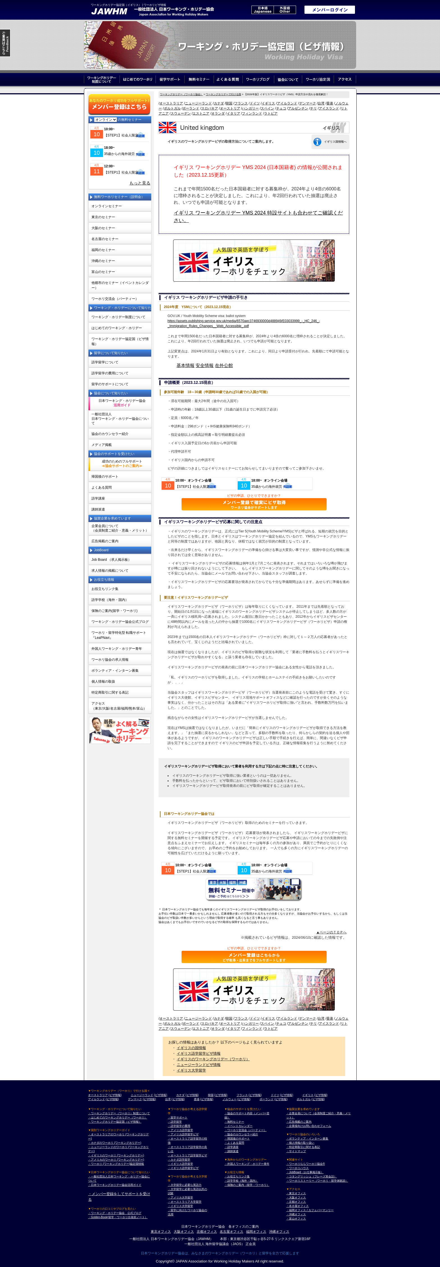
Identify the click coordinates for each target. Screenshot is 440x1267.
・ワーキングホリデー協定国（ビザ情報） (114, 1121)
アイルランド (287, 103)
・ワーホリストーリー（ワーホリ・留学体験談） (317, 1180)
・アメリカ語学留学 (180, 1130)
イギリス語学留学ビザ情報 (199, 1053)
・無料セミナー (234, 1121)
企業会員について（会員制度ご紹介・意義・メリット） (120, 528)
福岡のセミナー (103, 250)
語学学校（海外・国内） (110, 600)
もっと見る (139, 183)
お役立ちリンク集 (104, 589)
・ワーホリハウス (297, 1168)
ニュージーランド (198, 103)
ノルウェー (230, 1099)
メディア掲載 (101, 445)
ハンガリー (250, 108)
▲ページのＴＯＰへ (331, 932)
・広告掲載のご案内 (298, 1121)
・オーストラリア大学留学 (184, 1201)
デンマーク (307, 103)
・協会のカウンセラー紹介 (241, 1134)
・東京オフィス (296, 1193)
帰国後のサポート (104, 476)
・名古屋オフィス (297, 1205)
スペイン (267, 108)
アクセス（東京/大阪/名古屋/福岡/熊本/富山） (119, 705)
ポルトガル (172, 108)
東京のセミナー (103, 217)
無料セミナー (199, 79)
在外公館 (224, 365)
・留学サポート (177, 1117)
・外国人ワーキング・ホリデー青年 (246, 1163)
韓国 (229, 103)
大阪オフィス (184, 1232)
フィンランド (252, 113)
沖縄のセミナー (103, 261)
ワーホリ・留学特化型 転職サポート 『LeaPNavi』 (118, 635)
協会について (288, 79)
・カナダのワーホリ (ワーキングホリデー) (114, 1142)
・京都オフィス (296, 1201)
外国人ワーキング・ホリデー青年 (116, 649)
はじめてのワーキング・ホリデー (116, 328)
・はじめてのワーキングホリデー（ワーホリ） (117, 1117)
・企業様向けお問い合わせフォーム (308, 1125)
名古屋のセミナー (104, 239)
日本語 (262, 10)
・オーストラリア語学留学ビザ (187, 1155)
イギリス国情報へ (335, 141)
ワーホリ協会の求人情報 (110, 660)
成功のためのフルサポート (122, 463)
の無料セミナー (117, 120)
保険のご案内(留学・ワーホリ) (114, 611)
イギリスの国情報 (191, 1048)
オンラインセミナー (106, 206)
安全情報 (205, 365)
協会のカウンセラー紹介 (110, 434)
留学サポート (170, 79)
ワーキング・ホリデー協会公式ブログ (120, 622)
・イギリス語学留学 (180, 1163)
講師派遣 (98, 509)
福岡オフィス (256, 1232)
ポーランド (190, 108)
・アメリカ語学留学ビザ (183, 1134)
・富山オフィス (296, 1218)
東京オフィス (161, 1232)
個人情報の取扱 (103, 681)
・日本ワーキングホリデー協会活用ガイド (114, 1184)
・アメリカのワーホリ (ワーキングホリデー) (116, 1159)
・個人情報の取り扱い (300, 1142)
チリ (313, 108)
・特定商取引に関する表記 (303, 1146)
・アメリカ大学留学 (180, 1197)
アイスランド (329, 108)
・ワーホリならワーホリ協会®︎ (305, 1163)
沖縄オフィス (279, 1232)
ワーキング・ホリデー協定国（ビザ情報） (120, 341)
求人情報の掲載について (110, 571)
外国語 (285, 10)
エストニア (200, 113)
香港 (329, 103)
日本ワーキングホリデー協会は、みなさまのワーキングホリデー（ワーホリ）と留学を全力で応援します (220, 1253)
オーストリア (230, 108)
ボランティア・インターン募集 (115, 671)
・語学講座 (231, 1146)
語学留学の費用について (110, 373)
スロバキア (209, 108)
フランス (241, 103)
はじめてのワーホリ (137, 79)
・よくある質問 (234, 1142)
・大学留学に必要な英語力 (184, 1184)
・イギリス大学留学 (180, 1205)
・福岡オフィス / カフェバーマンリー (309, 1210)
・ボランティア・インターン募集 (307, 1138)
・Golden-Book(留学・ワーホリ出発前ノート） (118, 1217)
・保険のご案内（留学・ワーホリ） (246, 1184)
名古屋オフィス (231, 1232)
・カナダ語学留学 (179, 1159)
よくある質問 (228, 79)
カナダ (219, 103)
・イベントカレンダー (238, 1125)
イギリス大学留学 (191, 1070)
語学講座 (98, 498)
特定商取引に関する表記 (110, 692)
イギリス (268, 103)
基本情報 (185, 365)
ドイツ (255, 103)
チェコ (281, 108)
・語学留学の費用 (179, 1125)
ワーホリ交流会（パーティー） (115, 299)
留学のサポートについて (110, 384)
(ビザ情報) (115, 1095)
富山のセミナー (103, 272)
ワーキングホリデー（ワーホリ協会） (181, 94)
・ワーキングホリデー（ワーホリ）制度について (119, 1113)
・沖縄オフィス (296, 1214)
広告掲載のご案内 (104, 541)
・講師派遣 (231, 1151)
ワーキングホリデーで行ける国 (223, 94)
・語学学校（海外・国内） (241, 1180)
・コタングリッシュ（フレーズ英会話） (311, 1176)
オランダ (218, 113)
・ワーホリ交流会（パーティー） (245, 1130)
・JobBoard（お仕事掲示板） (305, 1172)
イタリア (233, 113)
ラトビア (271, 113)
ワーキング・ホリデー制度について (118, 317)
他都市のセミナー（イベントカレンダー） (120, 285)
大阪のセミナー (103, 228)
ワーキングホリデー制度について (102, 79)
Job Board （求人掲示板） (111, 560)
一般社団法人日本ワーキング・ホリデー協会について (120, 418)
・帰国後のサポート (237, 1138)
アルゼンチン (298, 108)
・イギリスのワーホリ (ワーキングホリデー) (116, 1155)
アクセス (345, 79)
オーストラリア (171, 103)
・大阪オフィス (296, 1197)
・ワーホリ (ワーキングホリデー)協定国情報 (116, 1163)
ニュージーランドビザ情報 (199, 1065)
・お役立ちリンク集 (237, 1176)
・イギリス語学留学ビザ (183, 1168)
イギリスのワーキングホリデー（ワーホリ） (213, 1059)
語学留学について (104, 362)
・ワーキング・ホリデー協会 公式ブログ (114, 1212)
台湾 (321, 103)
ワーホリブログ (258, 79)
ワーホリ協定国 (318, 79)
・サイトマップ (296, 1151)
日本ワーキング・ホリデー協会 (122, 403)
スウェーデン (181, 113)
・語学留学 (175, 1121)
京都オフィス (207, 1232)
